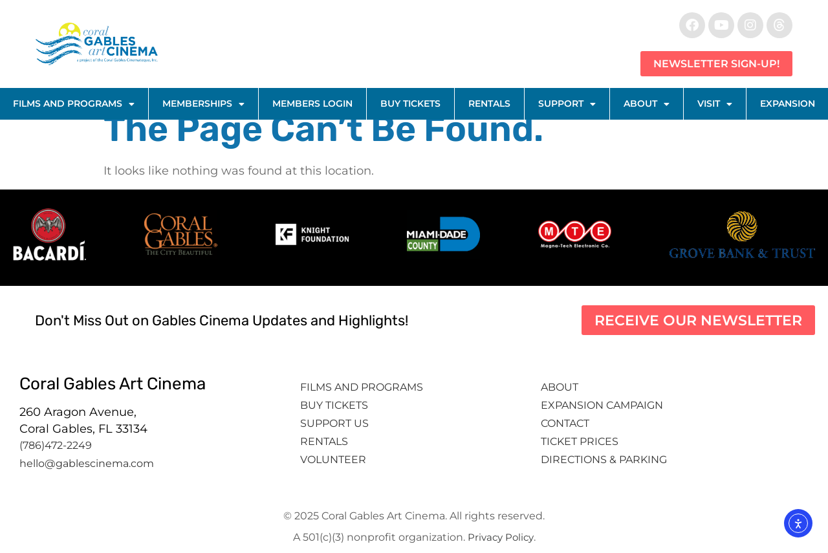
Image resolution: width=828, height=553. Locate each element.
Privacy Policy (501, 537)
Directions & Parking (604, 459)
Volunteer (334, 459)
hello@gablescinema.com (86, 463)
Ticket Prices (579, 441)
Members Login (312, 103)
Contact (566, 423)
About (647, 104)
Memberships (203, 104)
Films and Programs (74, 104)
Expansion (787, 103)
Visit (714, 104)
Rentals (489, 103)
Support (567, 104)
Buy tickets (334, 405)
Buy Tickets (410, 103)
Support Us (334, 423)
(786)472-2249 (55, 445)
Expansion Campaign (603, 405)
